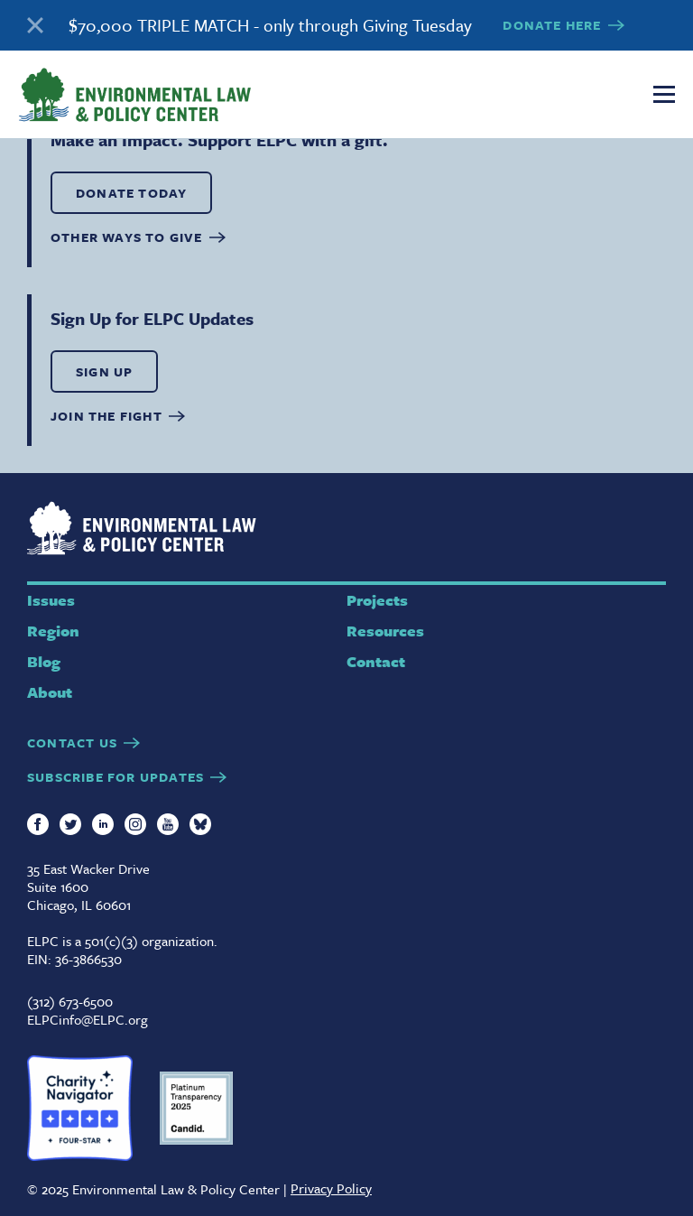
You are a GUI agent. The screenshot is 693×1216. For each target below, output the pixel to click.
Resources (385, 630)
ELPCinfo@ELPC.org (87, 1019)
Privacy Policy (331, 1188)
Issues (51, 600)
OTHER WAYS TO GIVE (127, 236)
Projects (377, 600)
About (49, 692)
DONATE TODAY (131, 192)
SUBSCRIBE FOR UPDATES (115, 776)
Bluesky (200, 824)
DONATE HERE (552, 24)
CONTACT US (72, 742)
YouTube (168, 824)
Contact (375, 661)
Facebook (38, 824)
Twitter (70, 824)
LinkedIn (103, 824)
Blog (43, 661)
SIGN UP (104, 371)
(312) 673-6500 (70, 1001)
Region (53, 630)
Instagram (135, 824)
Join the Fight (106, 415)
